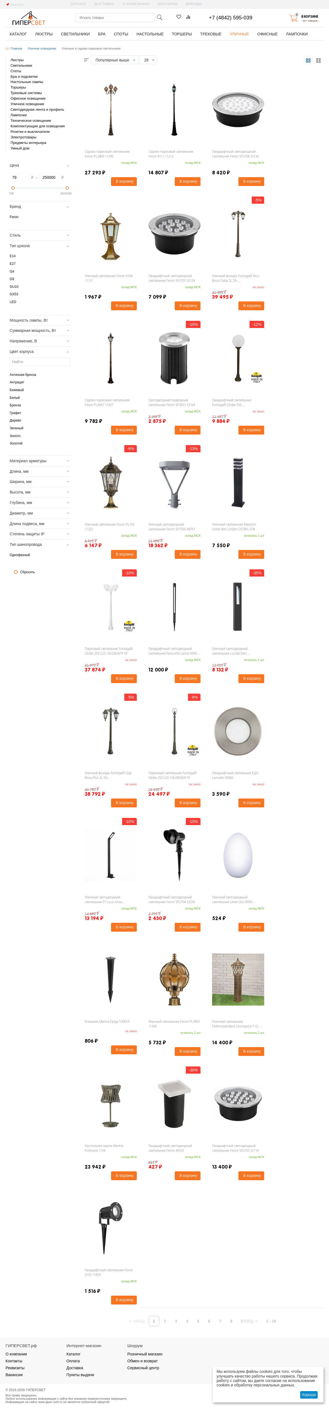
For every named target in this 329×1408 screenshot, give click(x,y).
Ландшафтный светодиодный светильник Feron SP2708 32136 (235, 154)
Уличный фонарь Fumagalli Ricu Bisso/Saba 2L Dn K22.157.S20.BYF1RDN (235, 278)
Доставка (104, 4)
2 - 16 (271, 1321)
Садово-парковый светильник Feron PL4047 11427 (107, 403)
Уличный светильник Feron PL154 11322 (109, 527)
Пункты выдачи (80, 1375)
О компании (136, 4)
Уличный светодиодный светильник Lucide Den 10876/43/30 (230, 651)
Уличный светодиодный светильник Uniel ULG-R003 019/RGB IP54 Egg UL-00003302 (234, 900)
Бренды (194, 4)
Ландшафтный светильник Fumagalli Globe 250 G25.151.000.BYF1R (231, 403)
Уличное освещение (42, 48)
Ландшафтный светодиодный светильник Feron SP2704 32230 (171, 900)
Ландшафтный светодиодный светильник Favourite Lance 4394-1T (173, 651)
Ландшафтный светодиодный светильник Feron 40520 (170, 1148)
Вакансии (14, 1375)
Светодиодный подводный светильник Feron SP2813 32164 (171, 403)
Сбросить (24, 572)
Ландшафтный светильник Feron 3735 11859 (109, 1273)
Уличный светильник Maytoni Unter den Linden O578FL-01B (234, 527)
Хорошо (309, 1395)
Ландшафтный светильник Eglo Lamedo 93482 (235, 775)
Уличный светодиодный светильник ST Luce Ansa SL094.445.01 (103, 900)
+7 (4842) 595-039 (230, 17)
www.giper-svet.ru (50, 1402)
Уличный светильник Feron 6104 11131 (108, 278)
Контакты (168, 4)
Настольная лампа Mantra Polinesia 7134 (104, 1148)
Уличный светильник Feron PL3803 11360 (174, 1024)
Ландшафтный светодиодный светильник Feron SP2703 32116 (235, 1148)
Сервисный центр (143, 1368)
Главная (16, 48)
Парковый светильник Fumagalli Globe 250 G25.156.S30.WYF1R (109, 651)
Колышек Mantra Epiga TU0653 (107, 1022)
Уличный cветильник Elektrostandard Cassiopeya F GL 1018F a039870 (235, 1024)
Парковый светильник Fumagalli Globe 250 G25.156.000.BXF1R (172, 775)
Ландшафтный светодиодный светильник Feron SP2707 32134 (171, 278)
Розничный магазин (145, 1354)
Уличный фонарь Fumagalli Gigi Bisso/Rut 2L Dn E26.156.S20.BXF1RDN (108, 776)
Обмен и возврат (142, 1361)
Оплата (78, 4)
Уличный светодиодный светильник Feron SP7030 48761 (171, 527)
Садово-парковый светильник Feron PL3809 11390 (107, 154)
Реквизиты (15, 1368)
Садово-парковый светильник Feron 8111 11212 (170, 154)
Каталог (73, 1354)
